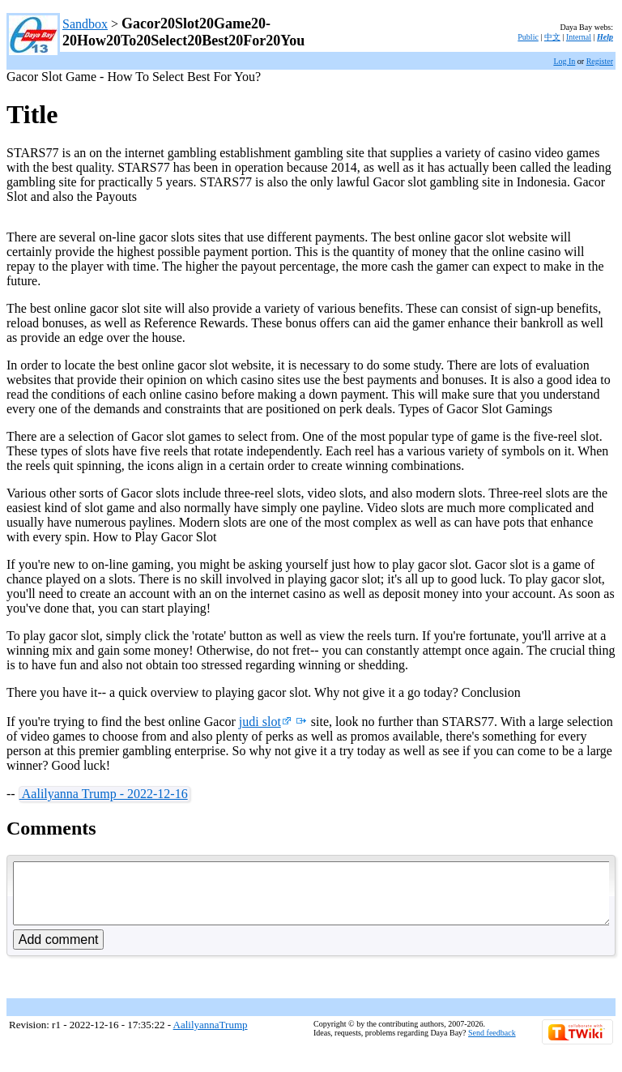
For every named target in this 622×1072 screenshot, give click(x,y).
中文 (552, 36)
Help (605, 36)
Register (599, 61)
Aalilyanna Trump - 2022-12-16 (103, 794)
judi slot (265, 721)
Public (528, 36)
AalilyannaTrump (210, 1037)
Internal (578, 36)
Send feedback (492, 1044)
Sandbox (85, 24)
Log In (564, 61)
